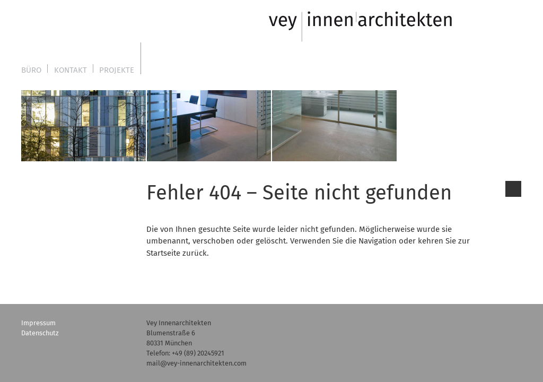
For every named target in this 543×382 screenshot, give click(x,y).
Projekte (116, 70)
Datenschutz (40, 333)
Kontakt (70, 70)
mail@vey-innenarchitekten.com (196, 363)
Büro (31, 70)
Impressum (38, 323)
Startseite (163, 253)
